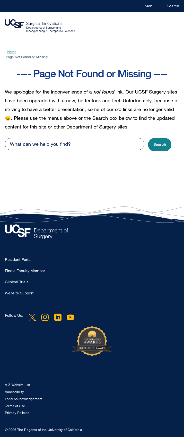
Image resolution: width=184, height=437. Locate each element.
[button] (159, 144)
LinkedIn (57, 317)
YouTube (70, 317)
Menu (150, 5)
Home (12, 52)
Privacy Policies (17, 413)
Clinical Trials (16, 281)
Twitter (32, 317)
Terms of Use (15, 406)
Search (173, 5)
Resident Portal (18, 259)
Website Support (19, 293)
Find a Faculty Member (25, 270)
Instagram (45, 317)
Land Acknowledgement (23, 399)
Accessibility (14, 392)
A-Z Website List (17, 385)
